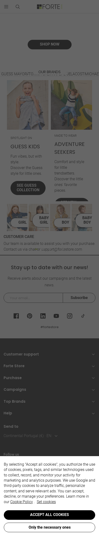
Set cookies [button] (46, 502)
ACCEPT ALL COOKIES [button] (49, 514)
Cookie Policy (21, 502)
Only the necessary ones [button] (50, 527)
